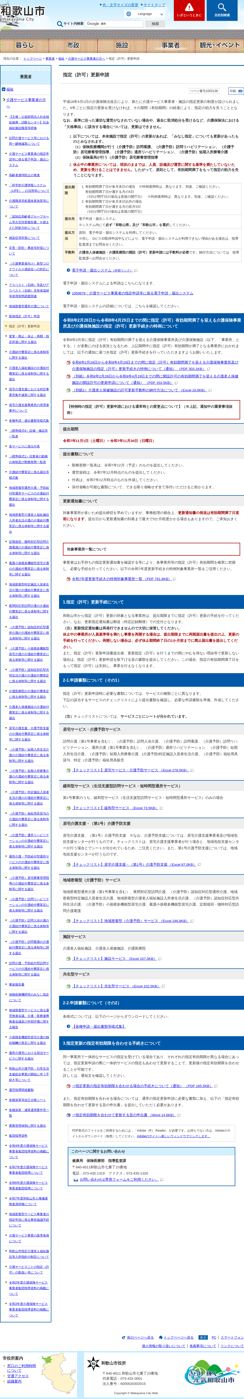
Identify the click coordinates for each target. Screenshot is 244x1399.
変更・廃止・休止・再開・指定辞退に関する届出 (29, 339)
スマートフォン (232, 1337)
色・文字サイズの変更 (120, 5)
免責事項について (203, 1346)
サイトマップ (154, 5)
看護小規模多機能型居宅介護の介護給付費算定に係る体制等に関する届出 (29, 568)
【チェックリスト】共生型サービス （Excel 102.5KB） (118, 986)
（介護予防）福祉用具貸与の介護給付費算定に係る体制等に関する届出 (29, 819)
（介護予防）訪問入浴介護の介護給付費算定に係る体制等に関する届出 (29, 926)
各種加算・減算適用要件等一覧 (29, 1112)
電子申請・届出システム (104, 270)
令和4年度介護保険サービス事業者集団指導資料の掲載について (29, 1151)
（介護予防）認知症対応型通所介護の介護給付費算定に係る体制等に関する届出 (29, 632)
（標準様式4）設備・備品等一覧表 (28, 433)
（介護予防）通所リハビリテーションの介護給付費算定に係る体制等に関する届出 (29, 840)
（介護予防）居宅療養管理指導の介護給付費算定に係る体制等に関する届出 (29, 883)
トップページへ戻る (179, 1337)
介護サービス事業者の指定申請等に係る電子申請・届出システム (29, 159)
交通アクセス (18, 1376)
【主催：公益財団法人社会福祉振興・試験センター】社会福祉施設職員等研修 (29, 122)
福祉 (61, 58)
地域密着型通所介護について (29, 306)
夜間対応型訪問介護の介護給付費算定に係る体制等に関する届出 (29, 611)
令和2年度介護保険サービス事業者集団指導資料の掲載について (29, 1288)
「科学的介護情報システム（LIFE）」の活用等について (29, 188)
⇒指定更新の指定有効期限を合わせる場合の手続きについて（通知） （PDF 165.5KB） (144, 1086)
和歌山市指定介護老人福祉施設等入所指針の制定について (29, 1254)
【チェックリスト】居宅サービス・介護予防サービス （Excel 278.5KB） (133, 770)
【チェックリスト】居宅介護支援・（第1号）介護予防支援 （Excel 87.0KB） (136, 865)
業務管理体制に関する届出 (27, 1125)
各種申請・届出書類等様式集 (29, 420)
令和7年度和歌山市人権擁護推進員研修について (28, 1201)
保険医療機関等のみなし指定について (29, 997)
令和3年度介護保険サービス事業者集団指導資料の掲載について (29, 1309)
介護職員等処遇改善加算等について (29, 203)
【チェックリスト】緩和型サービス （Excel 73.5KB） (117, 808)
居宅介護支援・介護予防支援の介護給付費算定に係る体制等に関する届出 (29, 733)
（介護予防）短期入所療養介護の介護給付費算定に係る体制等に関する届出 (29, 776)
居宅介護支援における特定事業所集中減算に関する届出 (29, 392)
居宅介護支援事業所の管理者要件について (29, 407)
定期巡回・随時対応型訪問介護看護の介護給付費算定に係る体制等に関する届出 (29, 547)
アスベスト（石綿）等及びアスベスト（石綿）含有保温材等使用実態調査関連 (29, 290)
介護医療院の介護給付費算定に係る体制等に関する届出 (29, 694)
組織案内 (14, 1381)
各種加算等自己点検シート (27, 1100)
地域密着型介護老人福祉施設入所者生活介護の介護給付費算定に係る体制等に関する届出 (29, 523)
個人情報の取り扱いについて (163, 1346)
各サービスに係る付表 (24, 446)
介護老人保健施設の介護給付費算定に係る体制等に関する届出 (29, 712)
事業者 (50, 58)
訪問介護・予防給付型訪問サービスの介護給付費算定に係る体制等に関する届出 (29, 968)
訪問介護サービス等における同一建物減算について (29, 141)
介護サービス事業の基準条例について (29, 1238)
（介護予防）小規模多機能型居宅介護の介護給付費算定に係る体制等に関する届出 (29, 654)
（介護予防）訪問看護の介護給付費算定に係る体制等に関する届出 (29, 947)
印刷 (233, 91)
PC (214, 1337)
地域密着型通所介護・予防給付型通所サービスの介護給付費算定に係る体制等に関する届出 (29, 496)
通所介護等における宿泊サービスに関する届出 (29, 1055)
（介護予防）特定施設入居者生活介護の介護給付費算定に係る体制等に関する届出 (29, 797)
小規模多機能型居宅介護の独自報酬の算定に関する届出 (29, 1040)
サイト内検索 (73, 23)
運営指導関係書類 (21, 1090)
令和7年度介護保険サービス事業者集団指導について (28, 1170)
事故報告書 (16, 984)
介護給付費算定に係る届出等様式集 (29, 475)
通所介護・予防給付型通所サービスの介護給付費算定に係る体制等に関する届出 (29, 862)
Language (145, 14)
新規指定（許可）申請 (24, 316)
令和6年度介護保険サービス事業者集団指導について (28, 1185)
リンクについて (232, 1346)
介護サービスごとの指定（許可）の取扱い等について (29, 1269)
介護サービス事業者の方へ (86, 58)
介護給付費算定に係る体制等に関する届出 (29, 354)
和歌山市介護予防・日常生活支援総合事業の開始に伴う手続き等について (29, 1074)
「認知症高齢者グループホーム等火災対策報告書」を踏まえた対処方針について (29, 222)
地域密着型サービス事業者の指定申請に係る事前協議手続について (29, 1219)
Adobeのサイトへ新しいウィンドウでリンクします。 (174, 1136)
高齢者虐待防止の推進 (24, 175)
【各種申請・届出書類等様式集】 (99, 1026)
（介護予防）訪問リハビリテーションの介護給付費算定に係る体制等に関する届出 (29, 904)
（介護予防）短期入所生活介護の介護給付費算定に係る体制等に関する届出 (29, 755)
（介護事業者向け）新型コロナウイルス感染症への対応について (29, 269)
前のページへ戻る (140, 1337)
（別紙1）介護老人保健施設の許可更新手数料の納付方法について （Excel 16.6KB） (142, 390)
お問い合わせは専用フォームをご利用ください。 (121, 1179)
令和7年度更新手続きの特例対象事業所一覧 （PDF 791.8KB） (124, 579)
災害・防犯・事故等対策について (29, 250)
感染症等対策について (24, 238)
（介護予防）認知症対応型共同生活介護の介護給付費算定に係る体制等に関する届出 (29, 675)
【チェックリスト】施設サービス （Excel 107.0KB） (116, 959)
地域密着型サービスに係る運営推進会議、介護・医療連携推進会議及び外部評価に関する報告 (29, 1018)
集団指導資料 (18, 1136)
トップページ (32, 58)
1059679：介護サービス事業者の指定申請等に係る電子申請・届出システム (132, 293)
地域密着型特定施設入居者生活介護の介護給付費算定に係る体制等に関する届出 (29, 590)
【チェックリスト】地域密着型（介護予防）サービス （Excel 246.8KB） (133, 921)
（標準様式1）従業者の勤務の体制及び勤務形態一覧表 (28, 459)
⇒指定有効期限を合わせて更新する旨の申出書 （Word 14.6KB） (126, 1115)
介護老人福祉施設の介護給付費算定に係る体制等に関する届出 (29, 373)
